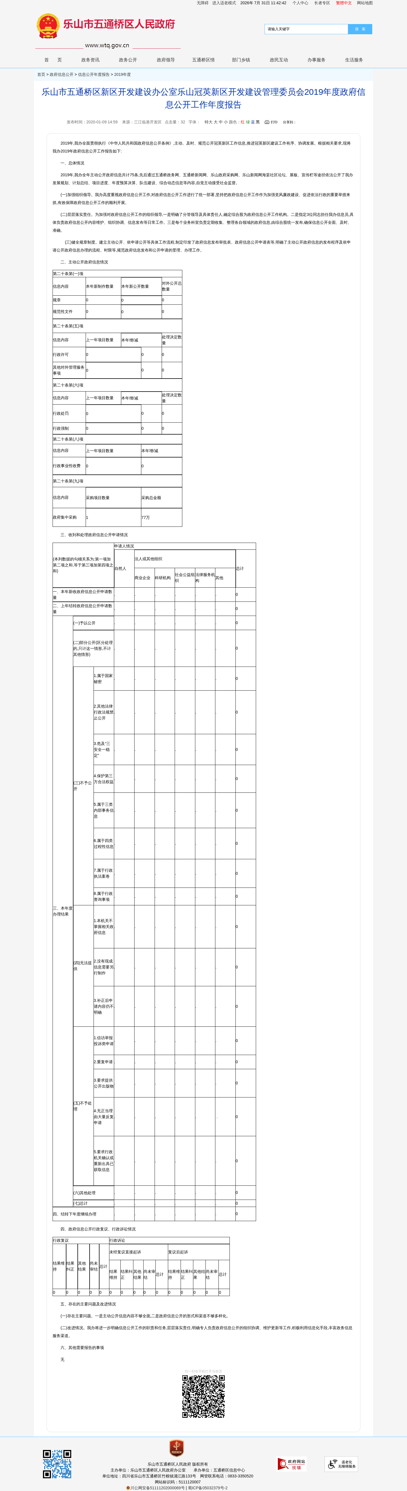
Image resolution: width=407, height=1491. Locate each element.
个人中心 (300, 3)
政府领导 (166, 59)
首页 (57, 59)
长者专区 (322, 3)
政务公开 (128, 59)
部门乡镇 (241, 59)
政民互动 (279, 59)
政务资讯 (90, 59)
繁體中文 (344, 3)
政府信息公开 (61, 74)
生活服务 (354, 59)
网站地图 (365, 3)
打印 (274, 122)
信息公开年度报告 (94, 74)
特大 (209, 122)
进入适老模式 (224, 3)
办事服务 (317, 59)
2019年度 (122, 74)
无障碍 (203, 3)
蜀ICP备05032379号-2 (208, 1488)
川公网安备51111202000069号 (155, 1488)
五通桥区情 (203, 59)
